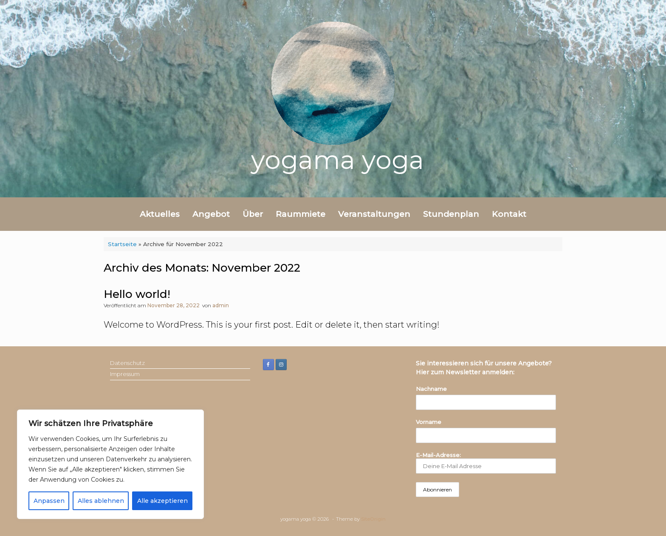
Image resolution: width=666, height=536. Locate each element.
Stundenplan (451, 214)
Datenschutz (127, 362)
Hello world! (137, 294)
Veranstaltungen (374, 214)
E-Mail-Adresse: (486, 463)
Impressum (125, 373)
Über (253, 214)
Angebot (211, 214)
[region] (110, 464)
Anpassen (49, 501)
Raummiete (300, 214)
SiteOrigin (373, 519)
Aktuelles (160, 214)
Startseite (122, 244)
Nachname (431, 388)
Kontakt (509, 214)
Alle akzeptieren (162, 501)
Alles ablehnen (101, 501)
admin (220, 305)
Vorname (428, 421)
